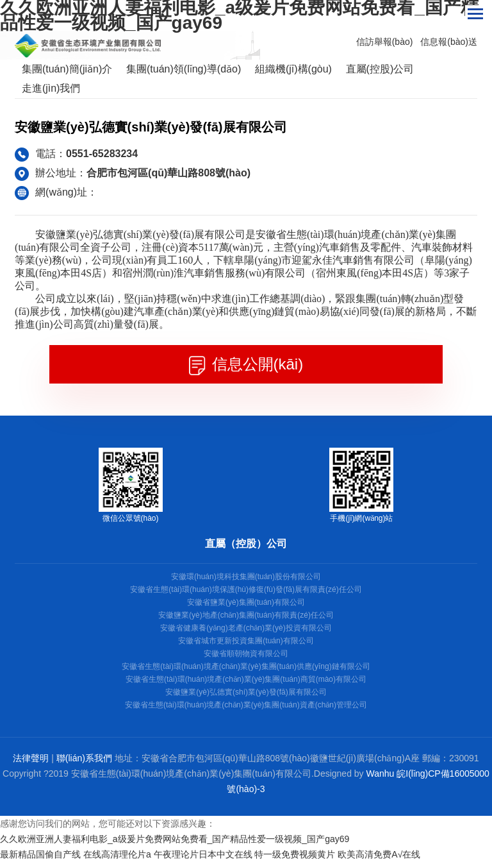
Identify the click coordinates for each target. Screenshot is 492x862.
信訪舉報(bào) (384, 42)
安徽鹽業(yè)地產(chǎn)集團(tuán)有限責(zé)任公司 (246, 615)
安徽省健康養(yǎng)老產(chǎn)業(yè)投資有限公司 (245, 627)
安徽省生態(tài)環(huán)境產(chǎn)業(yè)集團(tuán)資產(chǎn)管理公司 (246, 704)
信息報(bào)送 (448, 42)
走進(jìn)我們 (51, 88)
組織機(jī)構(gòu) (293, 68)
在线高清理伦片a (117, 854)
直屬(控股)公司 (380, 68)
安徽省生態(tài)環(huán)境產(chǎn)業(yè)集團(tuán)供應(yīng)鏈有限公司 (246, 666)
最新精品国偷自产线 (40, 854)
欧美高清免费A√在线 (379, 854)
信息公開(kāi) (246, 365)
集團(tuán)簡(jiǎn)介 (67, 68)
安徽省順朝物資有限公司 (246, 653)
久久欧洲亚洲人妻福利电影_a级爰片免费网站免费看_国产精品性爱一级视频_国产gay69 (174, 839)
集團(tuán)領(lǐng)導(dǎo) (183, 68)
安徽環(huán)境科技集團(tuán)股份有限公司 (246, 576)
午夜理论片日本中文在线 (203, 854)
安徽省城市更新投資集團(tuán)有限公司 (245, 640)
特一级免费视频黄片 (294, 854)
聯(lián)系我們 (84, 758)
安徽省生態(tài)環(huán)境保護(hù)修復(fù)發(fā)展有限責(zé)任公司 (245, 589)
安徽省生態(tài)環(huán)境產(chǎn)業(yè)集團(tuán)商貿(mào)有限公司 (246, 679)
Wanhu (380, 773)
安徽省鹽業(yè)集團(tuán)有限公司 (246, 602)
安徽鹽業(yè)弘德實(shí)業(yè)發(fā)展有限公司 (245, 692)
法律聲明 (31, 758)
